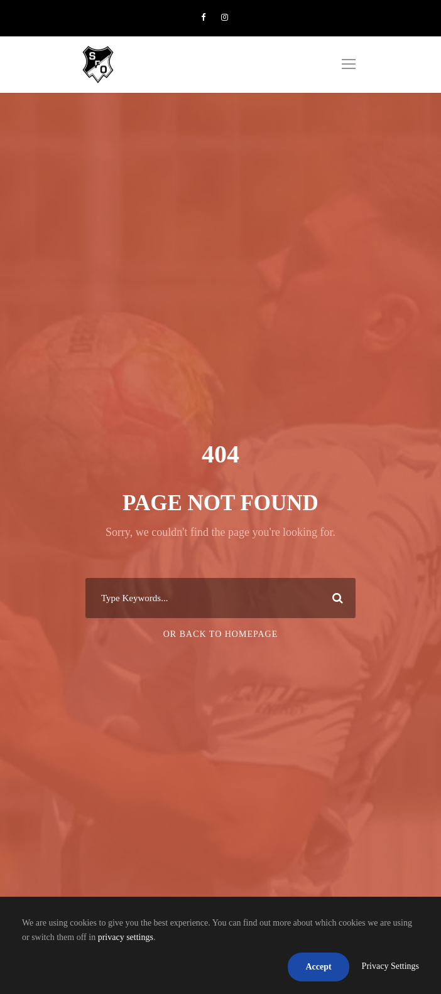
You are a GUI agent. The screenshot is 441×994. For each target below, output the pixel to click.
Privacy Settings (390, 966)
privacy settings (125, 937)
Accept (318, 966)
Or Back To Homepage (220, 634)
